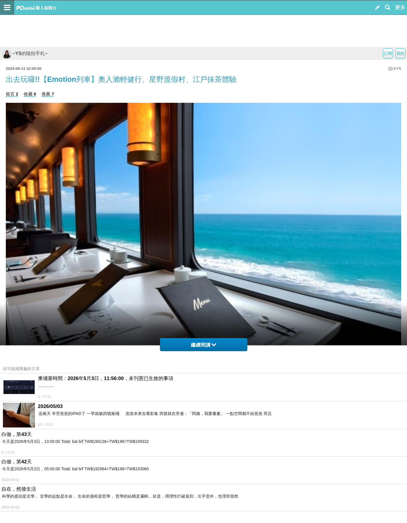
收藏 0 (30, 93)
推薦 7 (48, 93)
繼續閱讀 (203, 345)
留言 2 (12, 93)
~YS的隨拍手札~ (24, 53)
